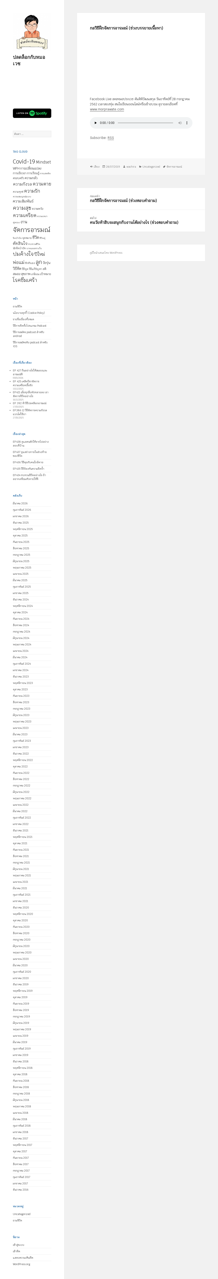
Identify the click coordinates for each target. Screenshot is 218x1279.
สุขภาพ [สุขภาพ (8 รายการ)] (25, 274)
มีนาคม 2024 (20, 657)
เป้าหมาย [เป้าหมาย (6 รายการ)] (45, 274)
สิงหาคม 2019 (21, 1010)
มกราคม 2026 (21, 516)
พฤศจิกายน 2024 (23, 606)
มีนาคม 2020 (20, 965)
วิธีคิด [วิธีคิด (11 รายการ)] (17, 268)
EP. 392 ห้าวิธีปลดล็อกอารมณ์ (29, 403)
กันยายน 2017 (21, 1158)
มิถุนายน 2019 (21, 1023)
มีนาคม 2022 (20, 811)
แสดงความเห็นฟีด (23, 1258)
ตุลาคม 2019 (20, 997)
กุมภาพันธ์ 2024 (22, 664)
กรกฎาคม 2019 (21, 1016)
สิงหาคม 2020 (21, 933)
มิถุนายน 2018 (21, 1100)
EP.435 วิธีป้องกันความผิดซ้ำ (28, 469)
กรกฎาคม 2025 (21, 555)
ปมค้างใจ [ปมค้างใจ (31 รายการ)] (23, 254)
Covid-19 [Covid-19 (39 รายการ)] (24, 161)
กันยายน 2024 (21, 619)
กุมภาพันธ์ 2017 (21, 1177)
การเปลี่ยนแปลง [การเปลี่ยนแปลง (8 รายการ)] (30, 168)
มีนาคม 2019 (20, 1042)
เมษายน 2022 (21, 805)
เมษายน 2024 (20, 651)
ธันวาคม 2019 (21, 984)
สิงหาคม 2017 (21, 1164)
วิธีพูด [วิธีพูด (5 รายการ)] (25, 269)
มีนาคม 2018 (20, 1119)
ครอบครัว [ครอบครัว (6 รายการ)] (18, 178)
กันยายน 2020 (21, 927)
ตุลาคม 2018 (20, 1074)
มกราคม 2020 (21, 978)
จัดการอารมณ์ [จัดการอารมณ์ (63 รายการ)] (31, 230)
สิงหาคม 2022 (21, 779)
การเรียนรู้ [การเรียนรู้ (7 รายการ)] (33, 173)
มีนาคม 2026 (20, 503)
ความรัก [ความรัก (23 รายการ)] (32, 191)
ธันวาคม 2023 (21, 676)
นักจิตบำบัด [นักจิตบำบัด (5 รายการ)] (19, 248)
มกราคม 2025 (20, 593)
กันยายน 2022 (21, 773)
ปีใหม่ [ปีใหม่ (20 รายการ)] (39, 254)
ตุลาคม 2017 (20, 1151)
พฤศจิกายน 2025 (23, 529)
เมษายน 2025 (20, 574)
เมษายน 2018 (20, 1113)
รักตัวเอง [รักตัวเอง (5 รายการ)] (30, 263)
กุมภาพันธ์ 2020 (22, 972)
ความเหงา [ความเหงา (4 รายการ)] (42, 216)
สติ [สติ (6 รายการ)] (44, 269)
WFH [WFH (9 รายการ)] (16, 168)
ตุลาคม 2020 (20, 920)
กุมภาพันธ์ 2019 (22, 1048)
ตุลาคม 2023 (20, 689)
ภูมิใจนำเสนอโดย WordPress (106, 253)
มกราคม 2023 (21, 747)
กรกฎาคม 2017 (21, 1170)
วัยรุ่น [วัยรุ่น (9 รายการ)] (46, 263)
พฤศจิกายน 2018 (23, 1068)
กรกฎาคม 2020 (21, 939)
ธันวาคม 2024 (21, 599)
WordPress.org (21, 1264)
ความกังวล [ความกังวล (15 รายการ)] (22, 184)
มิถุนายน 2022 (21, 792)
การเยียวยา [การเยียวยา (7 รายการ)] (19, 173)
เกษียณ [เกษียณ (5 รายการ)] (35, 274)
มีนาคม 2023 (20, 734)
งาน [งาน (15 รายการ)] (23, 222)
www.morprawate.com (107, 109)
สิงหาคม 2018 (21, 1087)
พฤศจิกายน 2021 (22, 837)
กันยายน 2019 (21, 1003)
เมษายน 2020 (21, 959)
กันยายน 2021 (21, 850)
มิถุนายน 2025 (21, 561)
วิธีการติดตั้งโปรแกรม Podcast (29, 326)
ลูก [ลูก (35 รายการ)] (39, 262)
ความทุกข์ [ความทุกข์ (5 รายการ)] (18, 192)
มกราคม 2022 (21, 824)
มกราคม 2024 (20, 670)
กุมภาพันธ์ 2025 (22, 586)
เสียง (96, 166)
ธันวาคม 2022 (21, 753)
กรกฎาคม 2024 (21, 631)
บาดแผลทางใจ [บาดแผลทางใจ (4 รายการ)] (34, 248)
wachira (131, 166)
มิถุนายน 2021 (21, 869)
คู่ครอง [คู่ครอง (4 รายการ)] (16, 222)
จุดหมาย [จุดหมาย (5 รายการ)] (27, 238)
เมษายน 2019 (20, 1036)
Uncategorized (21, 1214)
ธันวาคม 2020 (21, 907)
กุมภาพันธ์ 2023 (22, 741)
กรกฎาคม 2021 (21, 862)
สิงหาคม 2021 (21, 856)
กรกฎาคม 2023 (21, 708)
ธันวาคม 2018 (21, 1061)
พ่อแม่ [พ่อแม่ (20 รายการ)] (18, 262)
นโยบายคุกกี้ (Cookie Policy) (29, 313)
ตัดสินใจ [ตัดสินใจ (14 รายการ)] (20, 243)
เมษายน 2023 (21, 728)
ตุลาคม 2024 (20, 612)
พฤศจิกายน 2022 (23, 760)
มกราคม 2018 (20, 1132)
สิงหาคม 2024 (21, 625)
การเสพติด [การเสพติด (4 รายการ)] (45, 173)
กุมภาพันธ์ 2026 (22, 510)
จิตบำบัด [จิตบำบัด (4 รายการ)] (17, 238)
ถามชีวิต (17, 306)
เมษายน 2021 (20, 882)
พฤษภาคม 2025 (22, 567)
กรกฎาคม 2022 (21, 785)
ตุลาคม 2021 (20, 843)
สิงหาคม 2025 (21, 548)
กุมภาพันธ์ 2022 (22, 817)
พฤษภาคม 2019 (22, 1029)
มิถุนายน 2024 (21, 638)
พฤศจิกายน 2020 (23, 914)
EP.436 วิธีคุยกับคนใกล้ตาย (28, 462)
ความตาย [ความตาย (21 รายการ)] (42, 184)
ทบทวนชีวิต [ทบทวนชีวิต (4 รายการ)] (34, 244)
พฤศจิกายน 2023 (23, 683)
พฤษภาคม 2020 (22, 952)
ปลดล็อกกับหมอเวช (29, 60)
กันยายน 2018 (21, 1080)
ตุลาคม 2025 (20, 535)
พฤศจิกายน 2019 (23, 991)
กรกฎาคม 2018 (21, 1093)
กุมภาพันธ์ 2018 (22, 1125)
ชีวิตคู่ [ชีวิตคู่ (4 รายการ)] (42, 238)
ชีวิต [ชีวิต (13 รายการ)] (35, 237)
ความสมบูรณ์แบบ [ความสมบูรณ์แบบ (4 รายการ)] (22, 196)
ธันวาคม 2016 (21, 1189)
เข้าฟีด (16, 1251)
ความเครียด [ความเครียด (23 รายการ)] (24, 215)
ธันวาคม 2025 (21, 522)
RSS (110, 138)
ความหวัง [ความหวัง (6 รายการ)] (37, 209)
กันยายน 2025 (21, 542)
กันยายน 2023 (21, 696)
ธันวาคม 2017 (20, 1138)
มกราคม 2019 (20, 1055)
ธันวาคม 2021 (20, 830)
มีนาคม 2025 (20, 580)
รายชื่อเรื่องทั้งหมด (23, 319)
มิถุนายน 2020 (21, 946)
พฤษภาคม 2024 (22, 644)
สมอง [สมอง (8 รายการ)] (16, 274)
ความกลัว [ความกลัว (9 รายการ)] (31, 178)
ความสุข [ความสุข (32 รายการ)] (22, 207)
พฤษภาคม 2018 (22, 1106)
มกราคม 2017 (20, 1183)
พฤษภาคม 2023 (22, 721)
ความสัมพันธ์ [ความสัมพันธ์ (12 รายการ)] (23, 201)
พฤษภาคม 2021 (22, 875)
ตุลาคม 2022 (20, 766)
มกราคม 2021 (20, 901)
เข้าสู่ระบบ (18, 1245)
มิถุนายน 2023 (21, 715)
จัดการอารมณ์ (174, 166)
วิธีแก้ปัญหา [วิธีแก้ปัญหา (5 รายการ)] (35, 269)
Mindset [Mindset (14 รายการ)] (43, 162)
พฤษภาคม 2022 (22, 798)
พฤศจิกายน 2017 (22, 1145)
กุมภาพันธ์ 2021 (21, 894)
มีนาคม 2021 (20, 888)
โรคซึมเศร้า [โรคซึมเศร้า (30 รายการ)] (25, 280)
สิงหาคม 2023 (21, 702)
